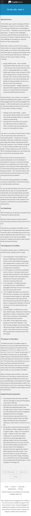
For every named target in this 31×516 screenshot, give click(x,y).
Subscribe (23, 472)
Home (15, 476)
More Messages (9, 472)
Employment (12, 489)
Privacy (21, 489)
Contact (13, 487)
